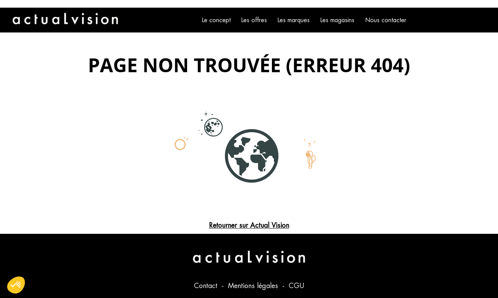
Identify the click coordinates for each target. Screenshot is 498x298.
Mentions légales (254, 285)
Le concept (216, 20)
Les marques (294, 20)
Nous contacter (385, 20)
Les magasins (337, 20)
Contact (207, 285)
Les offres (254, 20)
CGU (296, 285)
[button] (16, 285)
